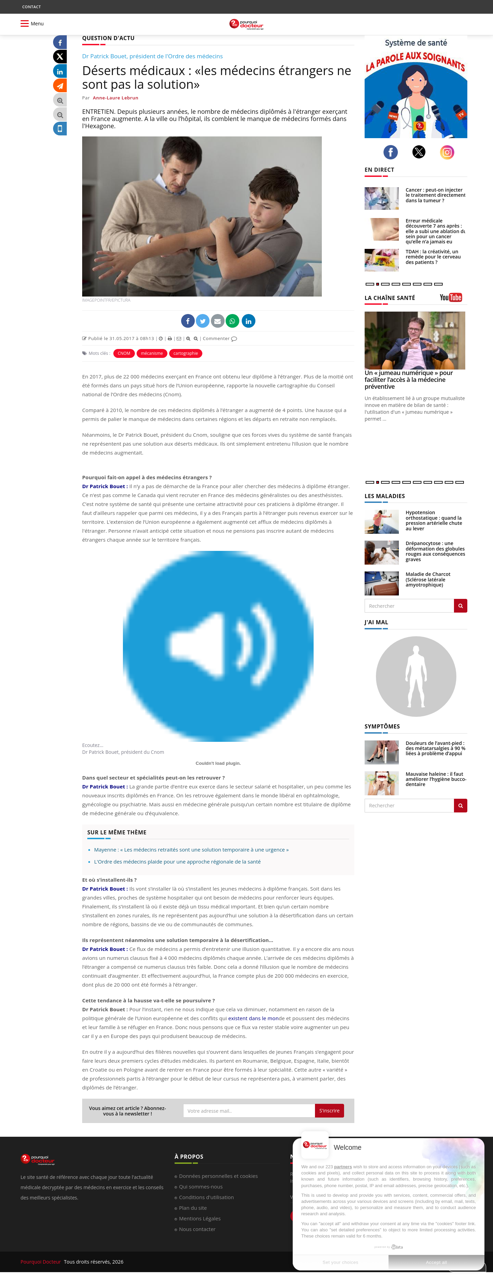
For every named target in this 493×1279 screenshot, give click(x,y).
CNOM (124, 353)
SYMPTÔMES (382, 726)
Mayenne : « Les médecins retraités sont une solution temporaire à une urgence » (191, 849)
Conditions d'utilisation (206, 1197)
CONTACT (31, 6)
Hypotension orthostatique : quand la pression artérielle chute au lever (434, 520)
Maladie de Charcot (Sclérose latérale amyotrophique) (428, 579)
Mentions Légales (200, 1218)
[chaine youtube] (453, 299)
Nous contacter (197, 1229)
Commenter (220, 338)
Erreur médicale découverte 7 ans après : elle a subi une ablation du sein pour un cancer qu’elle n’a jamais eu (436, 231)
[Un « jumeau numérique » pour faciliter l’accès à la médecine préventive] (416, 341)
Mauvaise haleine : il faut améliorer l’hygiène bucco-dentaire (436, 779)
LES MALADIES (385, 496)
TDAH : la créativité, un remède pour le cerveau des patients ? (433, 256)
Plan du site (193, 1207)
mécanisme (152, 353)
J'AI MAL (376, 622)
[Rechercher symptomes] (460, 805)
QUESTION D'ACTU (108, 38)
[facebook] (392, 152)
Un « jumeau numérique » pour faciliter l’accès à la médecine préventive (409, 379)
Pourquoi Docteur (41, 1261)
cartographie (186, 353)
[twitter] (421, 152)
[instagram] (449, 152)
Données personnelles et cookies (218, 1175)
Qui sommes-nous (201, 1186)
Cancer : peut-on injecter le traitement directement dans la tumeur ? (436, 195)
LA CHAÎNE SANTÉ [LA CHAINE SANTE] (390, 298)
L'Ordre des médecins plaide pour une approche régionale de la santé (177, 861)
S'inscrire (329, 1110)
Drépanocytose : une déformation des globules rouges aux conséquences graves (435, 551)
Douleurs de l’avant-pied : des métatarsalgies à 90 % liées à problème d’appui (436, 748)
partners (343, 1166)
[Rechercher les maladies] (460, 606)
